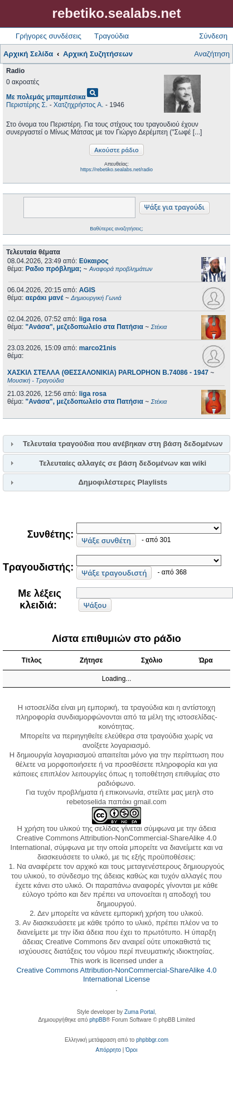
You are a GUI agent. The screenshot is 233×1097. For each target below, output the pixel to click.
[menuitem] (108, 1050)
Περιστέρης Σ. (26, 105)
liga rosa (92, 319)
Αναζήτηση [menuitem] (212, 54)
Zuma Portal (139, 1012)
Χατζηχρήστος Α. (79, 105)
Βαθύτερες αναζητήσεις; (116, 228)
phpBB (97, 1020)
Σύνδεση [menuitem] (213, 36)
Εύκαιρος (94, 261)
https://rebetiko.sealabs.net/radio (116, 169)
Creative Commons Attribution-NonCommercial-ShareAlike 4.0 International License (116, 975)
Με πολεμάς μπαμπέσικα (46, 97)
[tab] (116, 444)
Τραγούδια (111, 36)
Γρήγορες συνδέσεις (48, 36)
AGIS (87, 290)
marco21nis (97, 348)
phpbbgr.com (152, 1040)
